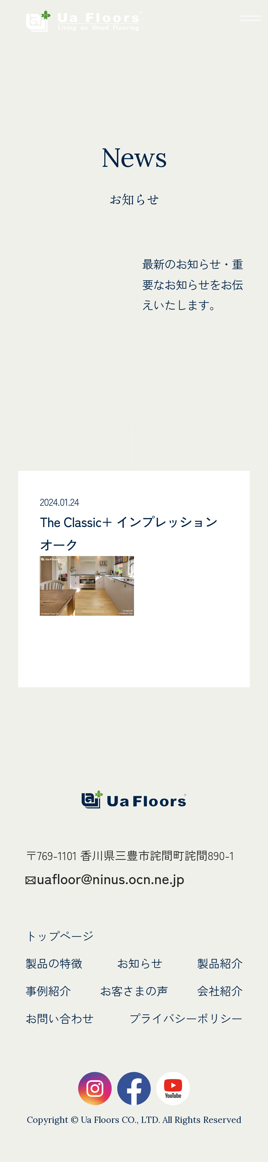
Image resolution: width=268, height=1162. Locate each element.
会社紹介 (219, 990)
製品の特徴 (54, 962)
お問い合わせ (60, 1018)
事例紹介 (48, 990)
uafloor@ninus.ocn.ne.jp (112, 877)
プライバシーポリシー (185, 1018)
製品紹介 (219, 962)
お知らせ (140, 962)
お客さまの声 (134, 990)
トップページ (60, 935)
